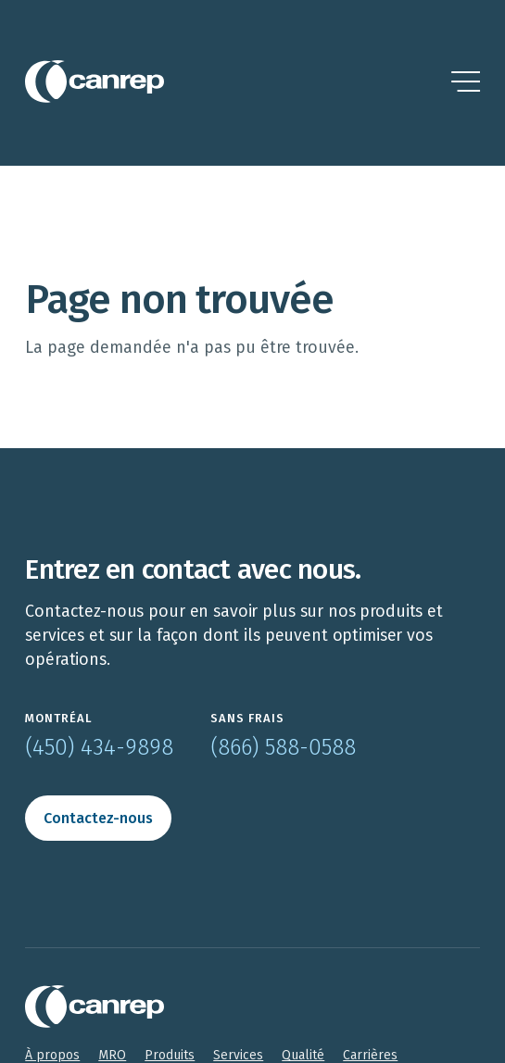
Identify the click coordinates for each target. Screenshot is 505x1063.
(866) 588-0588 (283, 747)
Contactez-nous (98, 818)
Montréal (59, 718)
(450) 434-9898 (99, 747)
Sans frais (247, 718)
